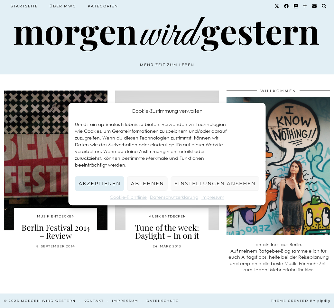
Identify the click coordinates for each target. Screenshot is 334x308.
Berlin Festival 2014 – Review (56, 231)
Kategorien (103, 6)
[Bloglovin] (305, 6)
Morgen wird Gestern (48, 301)
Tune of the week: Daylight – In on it (167, 231)
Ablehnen (147, 183)
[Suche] (324, 6)
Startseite (24, 6)
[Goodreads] (296, 6)
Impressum (212, 197)
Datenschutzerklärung (174, 197)
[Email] (314, 6)
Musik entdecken (56, 216)
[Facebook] (286, 6)
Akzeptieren (100, 183)
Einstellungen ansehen (215, 183)
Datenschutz (162, 301)
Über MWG (63, 6)
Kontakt (94, 301)
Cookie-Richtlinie (128, 197)
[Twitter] (277, 6)
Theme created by (300, 301)
